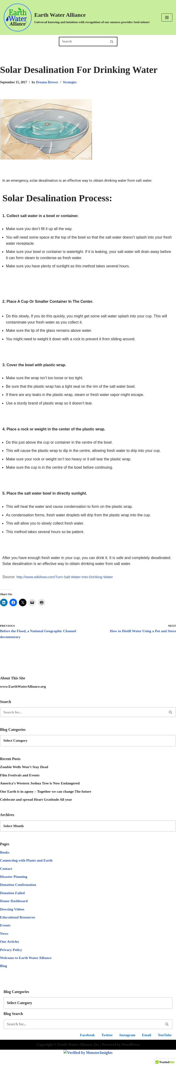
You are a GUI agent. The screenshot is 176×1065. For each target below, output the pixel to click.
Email (145, 1050)
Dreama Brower (49, 82)
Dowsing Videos (13, 916)
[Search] (83, 41)
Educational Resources (18, 924)
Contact (6, 874)
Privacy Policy (11, 958)
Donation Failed (13, 899)
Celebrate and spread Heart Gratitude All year (38, 804)
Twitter (105, 1050)
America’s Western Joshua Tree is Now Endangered (41, 787)
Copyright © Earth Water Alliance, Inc (67, 1060)
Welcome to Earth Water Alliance (27, 966)
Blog (3, 975)
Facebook (84, 1050)
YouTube (164, 1050)
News (4, 941)
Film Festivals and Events (21, 779)
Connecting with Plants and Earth (27, 866)
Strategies (73, 82)
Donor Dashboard (14, 908)
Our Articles (10, 950)
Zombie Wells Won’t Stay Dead (25, 770)
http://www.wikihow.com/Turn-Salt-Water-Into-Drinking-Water (67, 579)
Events (5, 933)
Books (5, 857)
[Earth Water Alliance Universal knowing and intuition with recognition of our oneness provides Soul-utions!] (77, 17)
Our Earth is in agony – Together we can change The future (48, 795)
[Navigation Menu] (166, 17)
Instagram (125, 1050)
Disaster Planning (14, 882)
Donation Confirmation (19, 891)
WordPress (130, 1060)
